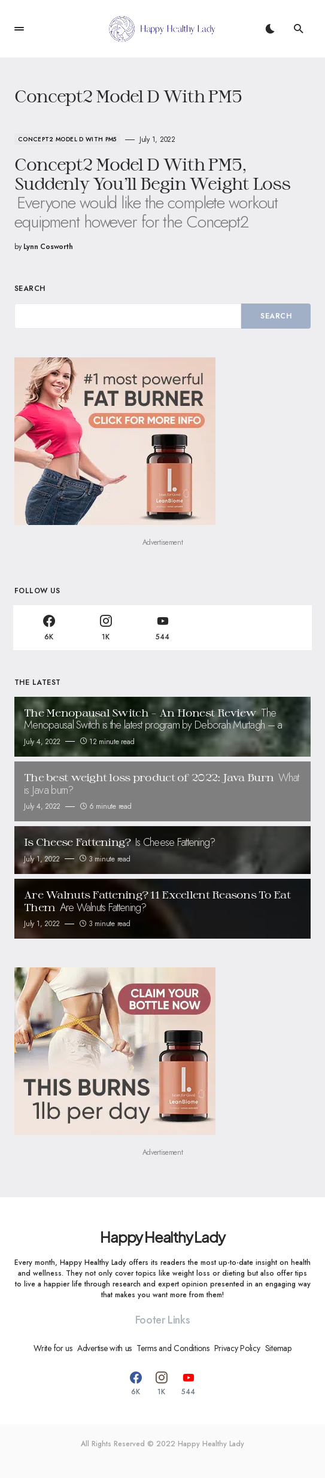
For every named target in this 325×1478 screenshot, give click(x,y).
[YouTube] (162, 627)
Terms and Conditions (172, 1348)
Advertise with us (104, 1348)
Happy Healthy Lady (162, 1237)
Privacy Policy (237, 1348)
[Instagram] (105, 627)
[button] (19, 29)
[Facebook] (48, 627)
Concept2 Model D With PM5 (67, 139)
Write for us (53, 1348)
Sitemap (278, 1348)
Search (29, 288)
